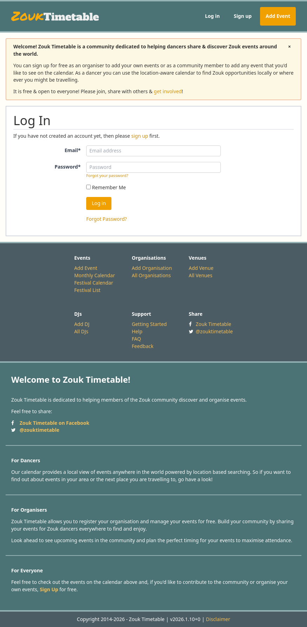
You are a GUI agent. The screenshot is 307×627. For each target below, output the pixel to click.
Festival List (87, 290)
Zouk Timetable (213, 324)
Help (137, 331)
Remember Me (106, 187)
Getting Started (149, 324)
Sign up (243, 16)
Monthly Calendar (94, 275)
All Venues (200, 275)
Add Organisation (152, 268)
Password (68, 166)
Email (72, 150)
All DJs (81, 331)
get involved (168, 91)
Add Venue (201, 268)
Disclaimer (218, 619)
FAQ (136, 338)
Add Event (278, 16)
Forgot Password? (106, 219)
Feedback (143, 346)
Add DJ (82, 324)
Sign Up (49, 589)
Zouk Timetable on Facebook (54, 423)
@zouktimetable (214, 331)
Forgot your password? (107, 175)
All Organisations (151, 275)
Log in (212, 16)
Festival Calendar (93, 282)
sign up (139, 135)
